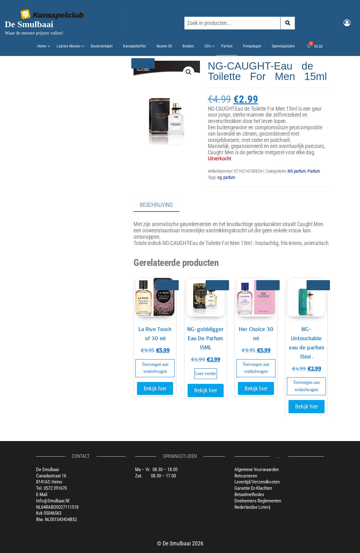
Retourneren (245, 476)
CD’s (207, 46)
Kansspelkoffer (134, 46)
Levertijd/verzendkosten (257, 482)
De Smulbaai (29, 24)
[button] (188, 72)
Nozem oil (164, 46)
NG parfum (297, 171)
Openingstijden (283, 46)
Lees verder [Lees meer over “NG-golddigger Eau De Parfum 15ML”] (205, 373)
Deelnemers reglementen (257, 501)
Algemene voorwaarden (256, 469)
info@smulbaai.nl (52, 501)
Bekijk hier (155, 388)
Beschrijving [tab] (156, 204)
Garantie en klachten (253, 488)
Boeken (188, 46)
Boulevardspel (102, 46)
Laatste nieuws (68, 46)
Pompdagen (252, 46)
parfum (229, 177)
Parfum (227, 46)
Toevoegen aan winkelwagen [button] (155, 368)
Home (41, 46)
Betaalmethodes (249, 494)
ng (219, 177)
